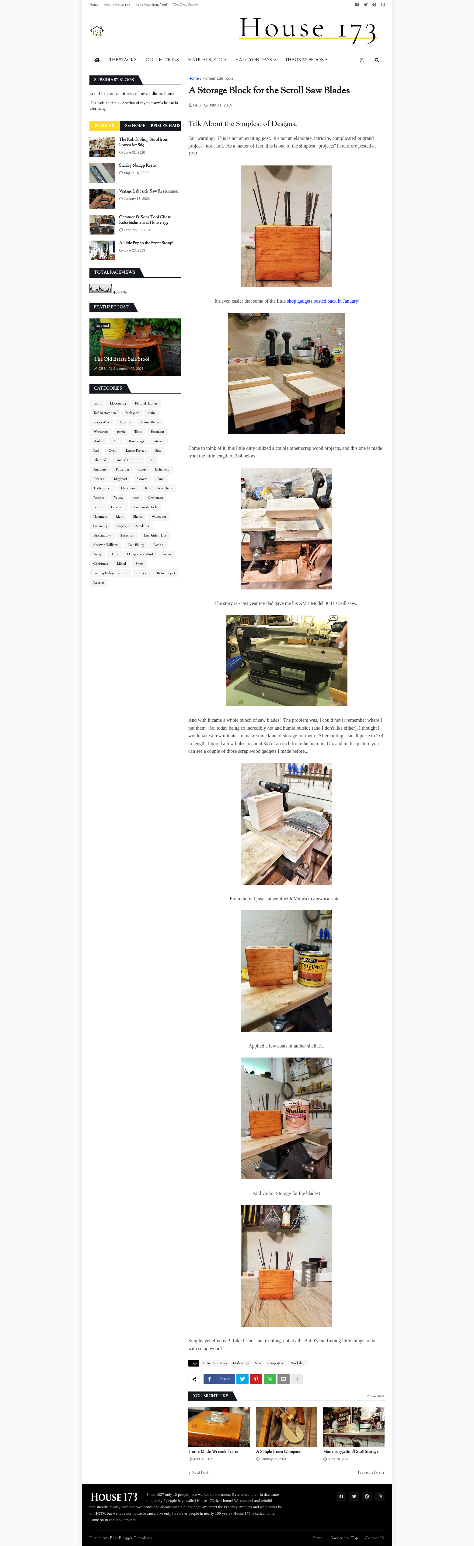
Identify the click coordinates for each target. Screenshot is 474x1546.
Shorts (137, 516)
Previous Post (370, 1472)
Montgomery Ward (140, 554)
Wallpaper (159, 516)
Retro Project (166, 573)
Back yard (132, 413)
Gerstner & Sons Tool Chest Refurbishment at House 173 (144, 220)
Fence (97, 507)
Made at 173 (241, 1363)
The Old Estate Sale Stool (121, 359)
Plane (160, 479)
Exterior (125, 422)
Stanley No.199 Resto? (138, 165)
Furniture (117, 507)
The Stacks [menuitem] (123, 60)
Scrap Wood (275, 1363)
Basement (157, 431)
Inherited (99, 460)
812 (152, 460)
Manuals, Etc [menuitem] (205, 60)
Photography (102, 535)
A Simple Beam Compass (278, 1452)
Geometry (100, 526)
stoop (142, 469)
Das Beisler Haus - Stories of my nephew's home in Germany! (133, 106)
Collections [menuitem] (162, 60)
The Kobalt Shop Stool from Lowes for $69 (143, 142)
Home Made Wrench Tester (213, 1452)
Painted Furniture (128, 460)
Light (120, 516)
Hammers (100, 516)
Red (96, 450)
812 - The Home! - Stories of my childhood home (131, 94)
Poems (166, 554)
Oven (113, 450)
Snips (139, 563)
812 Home (135, 126)
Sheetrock (127, 535)
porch (121, 431)
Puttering (122, 469)
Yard (116, 441)
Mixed (121, 563)
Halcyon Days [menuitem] (253, 60)
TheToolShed (102, 488)
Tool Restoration (104, 413)
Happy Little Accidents (133, 526)
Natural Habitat (146, 403)
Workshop (298, 1363)
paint (97, 403)
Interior (158, 441)
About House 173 (117, 5)
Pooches (98, 497)
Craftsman (155, 497)
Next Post (199, 1472)
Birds (114, 554)
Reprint (98, 582)
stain (151, 413)
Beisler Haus (165, 126)
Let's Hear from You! (151, 5)
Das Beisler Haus (155, 535)
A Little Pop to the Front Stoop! (146, 243)
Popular (104, 126)
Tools (137, 431)
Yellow (118, 497)
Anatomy (99, 469)
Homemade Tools (218, 78)
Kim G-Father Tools (159, 488)
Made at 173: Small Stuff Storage (350, 1452)
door (136, 497)
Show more (376, 1396)
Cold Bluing (136, 545)
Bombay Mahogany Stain (110, 573)
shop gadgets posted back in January (322, 301)
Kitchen (99, 479)
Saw (258, 1363)
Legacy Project (136, 450)
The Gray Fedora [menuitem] (306, 60)
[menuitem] (97, 60)
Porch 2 (158, 545)
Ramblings (136, 441)
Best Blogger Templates (131, 1538)
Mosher (98, 441)
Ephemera (162, 469)
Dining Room (150, 422)
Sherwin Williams (105, 545)
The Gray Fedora (185, 5)
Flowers (142, 479)
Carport (142, 573)
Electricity (128, 488)
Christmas (100, 563)
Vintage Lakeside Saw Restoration (148, 191)
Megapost (120, 479)
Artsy (97, 554)
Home (93, 5)
